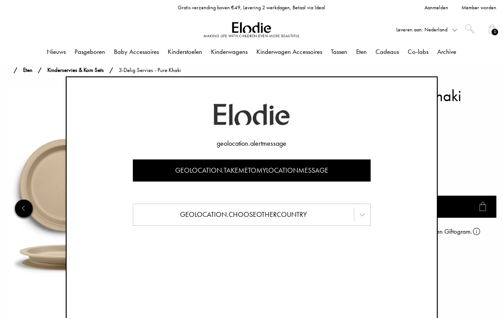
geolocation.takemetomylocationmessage (251, 170)
